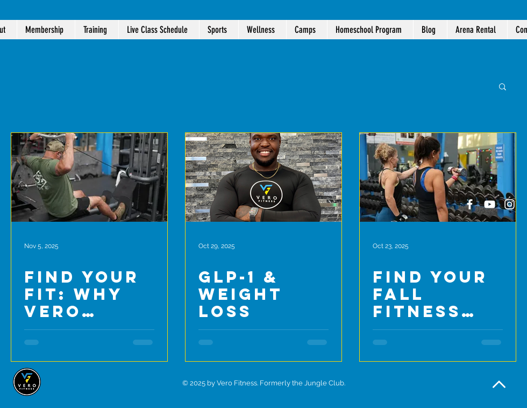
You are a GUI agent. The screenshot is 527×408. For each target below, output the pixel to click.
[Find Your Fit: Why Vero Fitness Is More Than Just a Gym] (89, 177)
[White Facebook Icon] (469, 204)
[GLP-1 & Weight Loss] (263, 177)
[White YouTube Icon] (489, 204)
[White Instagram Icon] (509, 204)
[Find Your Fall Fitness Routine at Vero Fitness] (438, 177)
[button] (262, 29)
